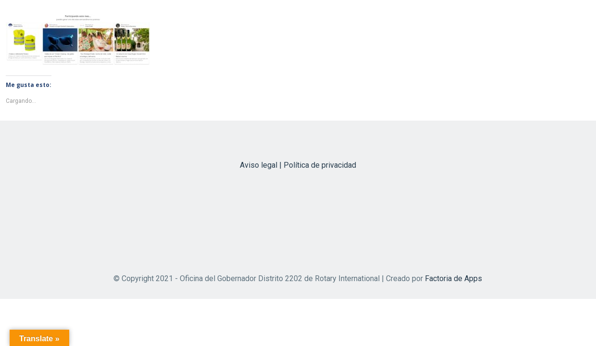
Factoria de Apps (453, 278)
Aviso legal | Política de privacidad (298, 165)
